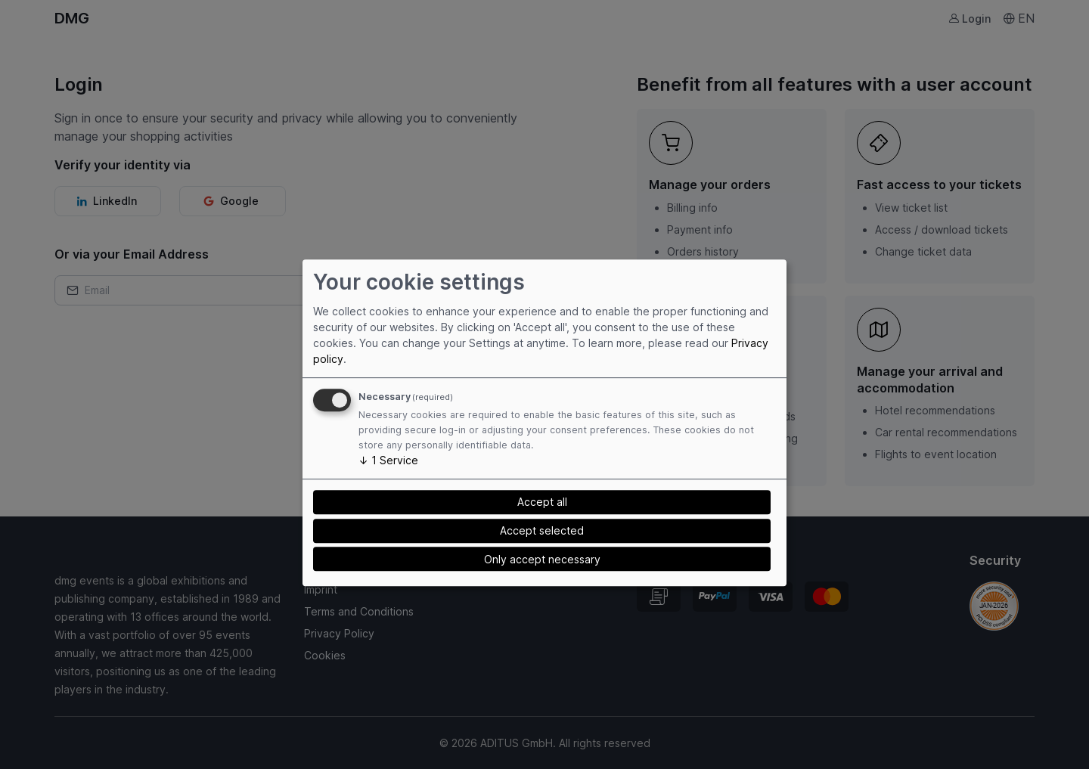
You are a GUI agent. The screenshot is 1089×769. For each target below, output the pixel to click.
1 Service (388, 460)
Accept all (542, 501)
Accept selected (542, 530)
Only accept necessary (542, 559)
